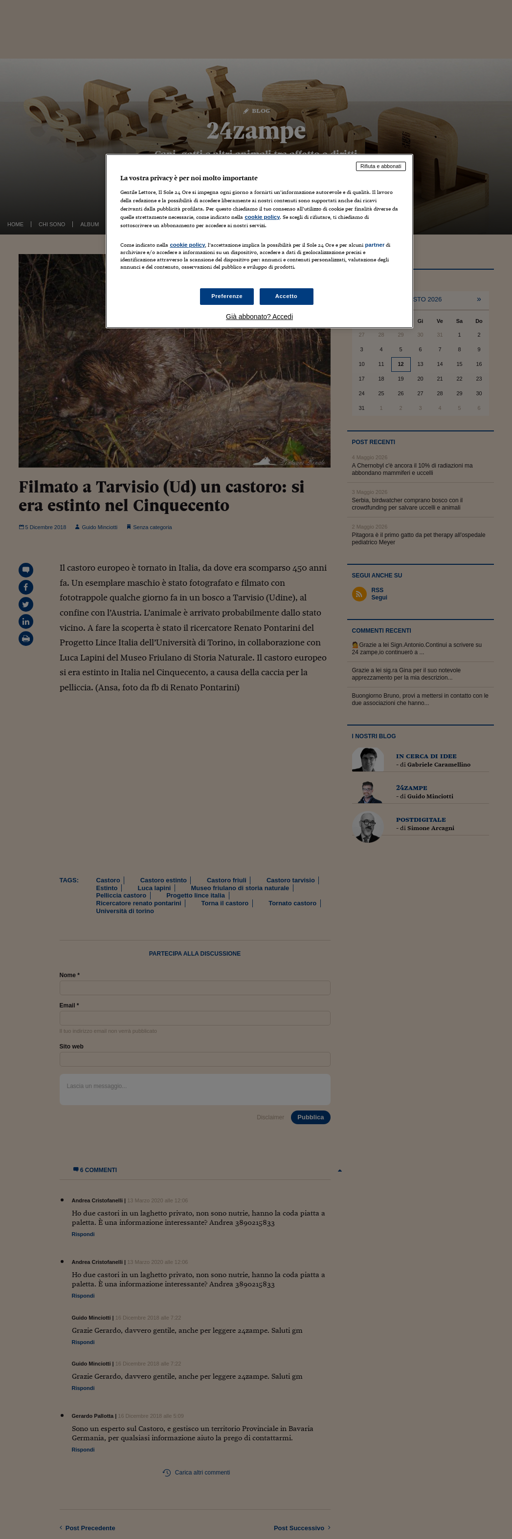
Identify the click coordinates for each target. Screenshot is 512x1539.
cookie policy (262, 217)
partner (374, 245)
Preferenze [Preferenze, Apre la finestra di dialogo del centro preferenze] (227, 296)
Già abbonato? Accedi (259, 317)
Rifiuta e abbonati (380, 166)
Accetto (286, 296)
